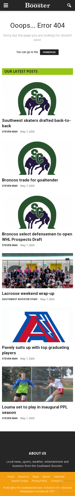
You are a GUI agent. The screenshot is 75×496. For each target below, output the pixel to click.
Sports (46, 476)
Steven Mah (10, 131)
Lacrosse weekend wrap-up (28, 293)
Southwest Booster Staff (20, 299)
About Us (23, 476)
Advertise (59, 476)
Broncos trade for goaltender (30, 180)
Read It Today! (20, 481)
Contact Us (57, 481)
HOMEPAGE (49, 52)
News (36, 476)
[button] (69, 5)
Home (10, 476)
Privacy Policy (39, 481)
